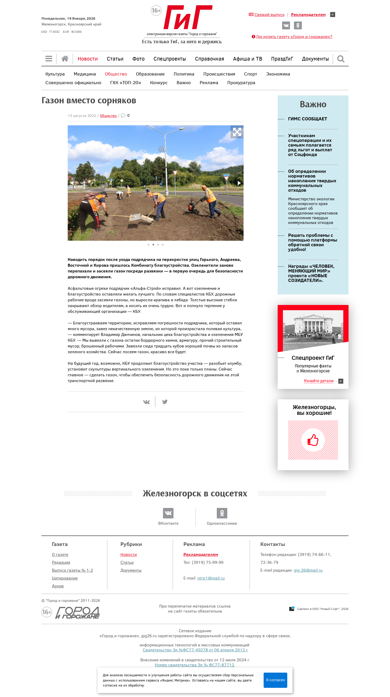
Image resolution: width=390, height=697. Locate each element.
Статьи (115, 58)
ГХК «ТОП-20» (125, 82)
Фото (139, 58)
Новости (88, 58)
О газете (60, 554)
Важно (184, 82)
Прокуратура (241, 82)
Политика (184, 74)
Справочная (209, 58)
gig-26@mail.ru (308, 570)
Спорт (250, 74)
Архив (58, 585)
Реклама (209, 82)
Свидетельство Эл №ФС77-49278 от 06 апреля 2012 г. (195, 649)
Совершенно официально (73, 82)
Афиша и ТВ (247, 58)
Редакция (61, 562)
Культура (55, 74)
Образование (150, 74)
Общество (116, 74)
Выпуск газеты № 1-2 (72, 570)
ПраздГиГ (282, 58)
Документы (315, 58)
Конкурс (159, 82)
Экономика (278, 74)
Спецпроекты (170, 58)
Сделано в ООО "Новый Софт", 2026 (323, 609)
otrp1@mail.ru (211, 578)
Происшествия (219, 74)
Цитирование (65, 578)
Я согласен (275, 680)
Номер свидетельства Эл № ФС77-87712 (195, 664)
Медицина (85, 74)
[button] (72, 183)
